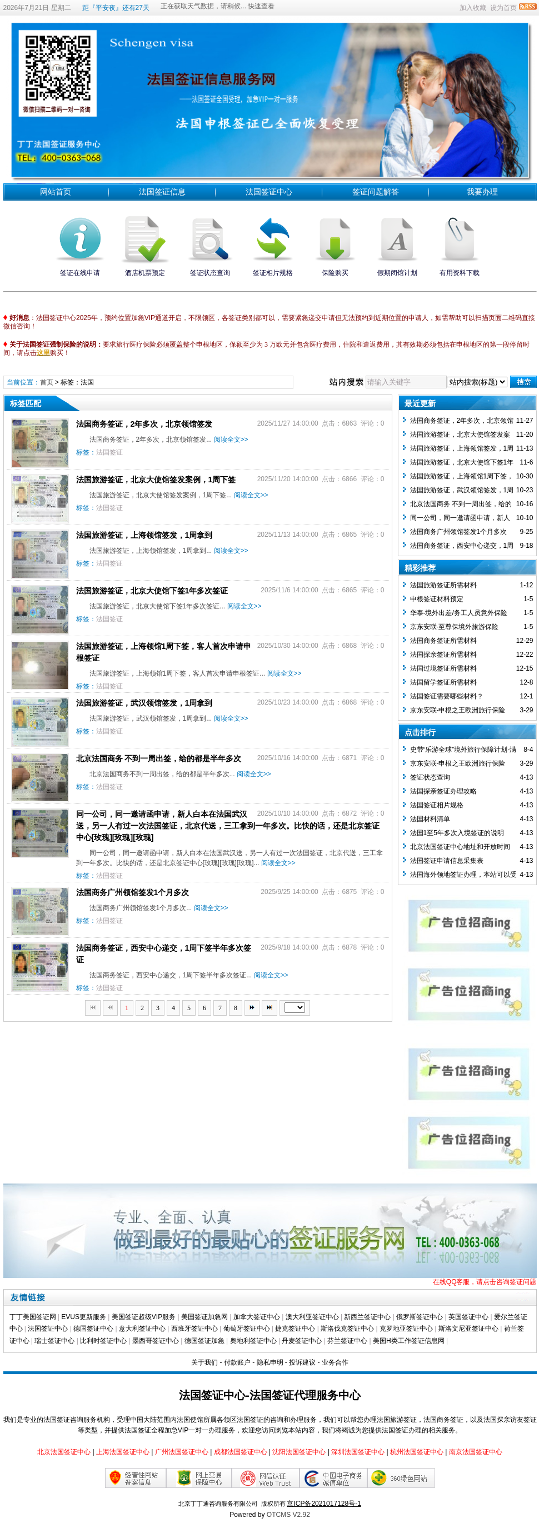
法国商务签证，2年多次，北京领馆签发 (144, 424)
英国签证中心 (468, 1317)
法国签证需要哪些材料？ (446, 696)
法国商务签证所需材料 (443, 641)
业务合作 (335, 1362)
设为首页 (503, 8)
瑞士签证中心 (54, 1341)
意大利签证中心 (142, 1328)
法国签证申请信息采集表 (446, 861)
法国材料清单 (430, 819)
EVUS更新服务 (83, 1317)
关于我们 (204, 1362)
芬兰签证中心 (347, 1341)
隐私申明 (270, 1362)
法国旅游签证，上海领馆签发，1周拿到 (144, 535)
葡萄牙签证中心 (246, 1328)
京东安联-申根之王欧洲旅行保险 (458, 710)
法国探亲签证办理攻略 (443, 791)
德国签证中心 (93, 1328)
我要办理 (482, 191)
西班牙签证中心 (194, 1328)
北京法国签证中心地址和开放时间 (460, 847)
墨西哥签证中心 (155, 1341)
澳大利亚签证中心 (312, 1317)
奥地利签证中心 (253, 1341)
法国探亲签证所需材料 (443, 654)
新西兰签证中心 (367, 1317)
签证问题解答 (375, 191)
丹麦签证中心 (302, 1341)
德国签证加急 (204, 1341)
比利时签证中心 (103, 1341)
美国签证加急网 (204, 1317)
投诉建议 (302, 1362)
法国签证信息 (162, 191)
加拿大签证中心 (256, 1317)
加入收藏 (473, 8)
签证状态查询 (430, 777)
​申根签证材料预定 (436, 599)
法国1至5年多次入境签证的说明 (457, 833)
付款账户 (237, 1362)
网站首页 (55, 191)
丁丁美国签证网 (32, 1317)
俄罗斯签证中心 (419, 1317)
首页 (46, 382)
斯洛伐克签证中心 (347, 1328)
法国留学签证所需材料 (443, 682)
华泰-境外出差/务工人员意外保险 (458, 613)
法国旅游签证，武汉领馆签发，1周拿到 (144, 702)
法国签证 (109, 452)
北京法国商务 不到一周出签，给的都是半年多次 (159, 758)
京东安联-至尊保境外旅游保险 (454, 627)
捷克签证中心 (295, 1328)
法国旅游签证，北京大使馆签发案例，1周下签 (156, 479)
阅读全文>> (231, 439)
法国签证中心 (269, 191)
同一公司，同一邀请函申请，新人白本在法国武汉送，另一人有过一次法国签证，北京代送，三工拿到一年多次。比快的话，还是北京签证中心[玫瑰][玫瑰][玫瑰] (228, 826)
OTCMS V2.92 (288, 1515)
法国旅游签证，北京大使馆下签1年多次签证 (152, 590)
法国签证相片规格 (436, 805)
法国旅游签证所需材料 (443, 585)
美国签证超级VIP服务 (144, 1317)
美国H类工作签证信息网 (409, 1341)
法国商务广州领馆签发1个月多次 (132, 892)
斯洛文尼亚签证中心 (468, 1328)
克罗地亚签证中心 (406, 1328)
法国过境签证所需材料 (443, 668)
